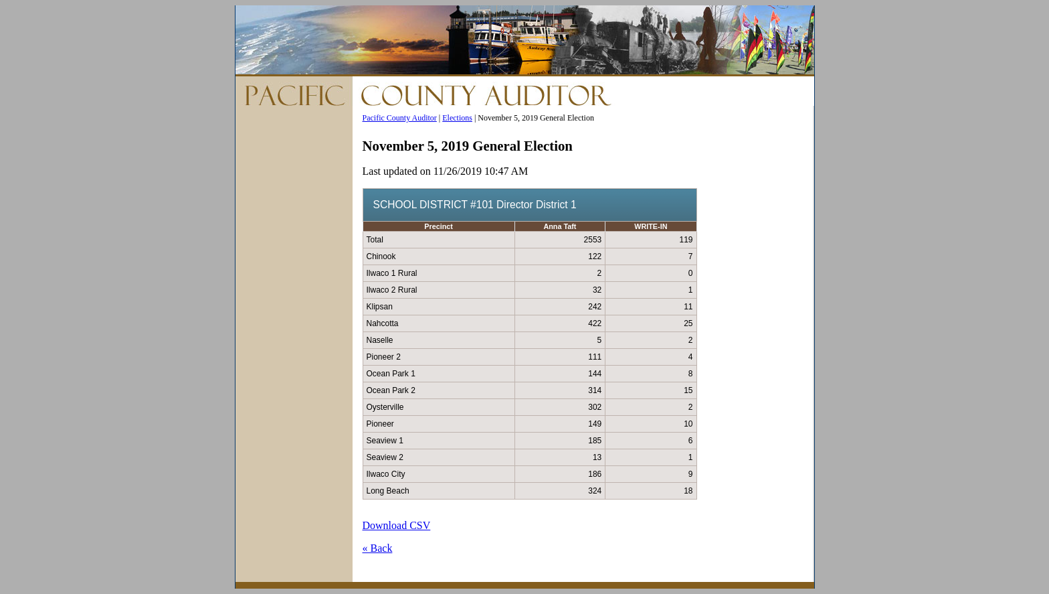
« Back (378, 548)
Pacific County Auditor (400, 118)
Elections (457, 118)
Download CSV (397, 525)
